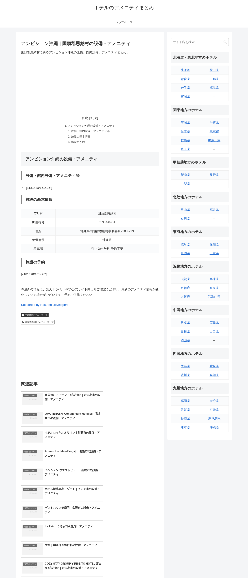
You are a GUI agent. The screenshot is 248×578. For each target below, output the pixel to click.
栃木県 (185, 131)
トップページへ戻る (190, 567)
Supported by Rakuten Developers (44, 305)
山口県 (214, 331)
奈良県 (214, 288)
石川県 (185, 218)
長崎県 (185, 418)
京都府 (185, 288)
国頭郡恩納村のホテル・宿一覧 (38, 322)
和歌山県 (214, 296)
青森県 (185, 79)
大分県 (214, 401)
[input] (200, 42)
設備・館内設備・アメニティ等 (90, 131)
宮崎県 (214, 410)
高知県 (214, 375)
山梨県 (185, 184)
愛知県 (214, 244)
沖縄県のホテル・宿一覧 (35, 315)
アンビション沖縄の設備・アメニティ (91, 125)
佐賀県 (185, 410)
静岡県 (185, 253)
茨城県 (185, 122)
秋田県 (214, 70)
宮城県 (185, 96)
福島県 (214, 88)
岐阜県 (185, 244)
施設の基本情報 (81, 137)
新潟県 (185, 175)
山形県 (214, 79)
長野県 (214, 175)
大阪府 (185, 296)
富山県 (185, 209)
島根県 (185, 331)
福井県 (214, 209)
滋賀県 (185, 279)
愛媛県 (214, 366)
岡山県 (185, 340)
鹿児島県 (214, 418)
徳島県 (185, 366)
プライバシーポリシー (217, 567)
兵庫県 (214, 279)
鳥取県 (185, 322)
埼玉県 (185, 149)
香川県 (185, 375)
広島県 (214, 322)
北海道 (185, 70)
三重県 (214, 253)
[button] (225, 42)
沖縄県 (214, 427)
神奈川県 (214, 140)
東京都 (214, 131)
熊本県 (185, 427)
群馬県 (185, 140)
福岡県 (185, 401)
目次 (85, 118)
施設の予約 (78, 142)
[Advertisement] (90, 83)
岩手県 (185, 88)
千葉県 (214, 122)
